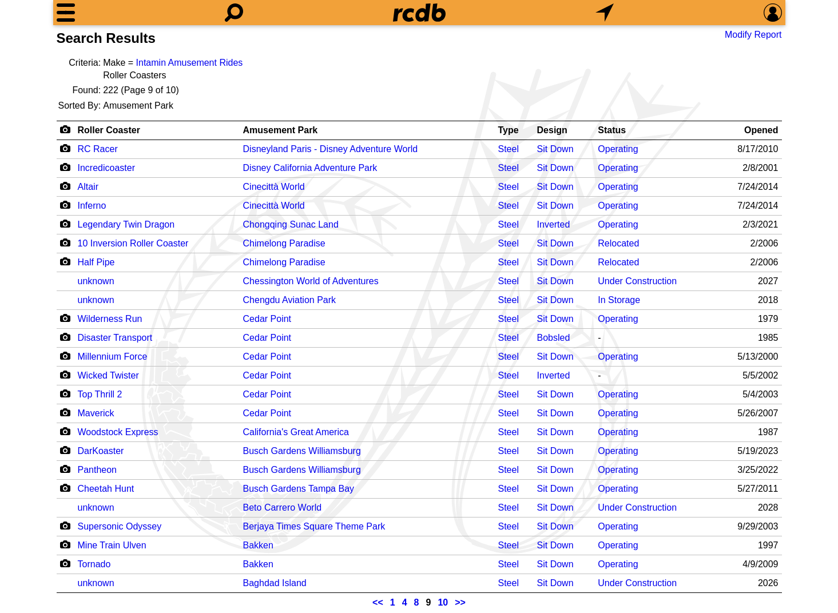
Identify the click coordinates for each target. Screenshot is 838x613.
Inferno (92, 205)
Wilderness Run (110, 319)
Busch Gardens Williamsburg (302, 451)
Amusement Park (280, 130)
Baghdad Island (275, 583)
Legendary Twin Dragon (126, 224)
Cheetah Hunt (106, 488)
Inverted (553, 224)
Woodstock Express (118, 432)
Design (552, 130)
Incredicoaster (107, 168)
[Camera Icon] (65, 148)
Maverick (96, 413)
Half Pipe (96, 262)
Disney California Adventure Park (310, 168)
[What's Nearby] (604, 12)
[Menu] (66, 12)
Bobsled (553, 338)
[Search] (234, 12)
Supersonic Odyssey (120, 526)
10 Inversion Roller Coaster (133, 243)
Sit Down (555, 149)
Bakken (258, 545)
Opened (761, 130)
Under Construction (637, 281)
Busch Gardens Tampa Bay (298, 488)
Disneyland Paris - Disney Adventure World (330, 149)
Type (508, 130)
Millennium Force (113, 356)
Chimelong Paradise (284, 243)
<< (377, 602)
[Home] (419, 12)
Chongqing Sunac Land (291, 224)
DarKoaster (101, 451)
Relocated (618, 243)
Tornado (94, 564)
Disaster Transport (115, 338)
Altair (88, 187)
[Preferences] (773, 12)
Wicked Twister (108, 375)
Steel (508, 149)
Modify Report (753, 34)
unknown (96, 281)
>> (460, 602)
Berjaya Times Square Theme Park (314, 526)
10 (443, 602)
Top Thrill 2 (100, 394)
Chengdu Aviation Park (289, 300)
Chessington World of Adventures (311, 281)
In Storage (619, 300)
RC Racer (98, 149)
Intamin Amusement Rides (189, 62)
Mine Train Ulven (112, 545)
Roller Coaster (109, 130)
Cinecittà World (274, 187)
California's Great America (296, 432)
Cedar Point (267, 319)
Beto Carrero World (282, 507)
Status (612, 130)
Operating (618, 149)
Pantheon (97, 470)
